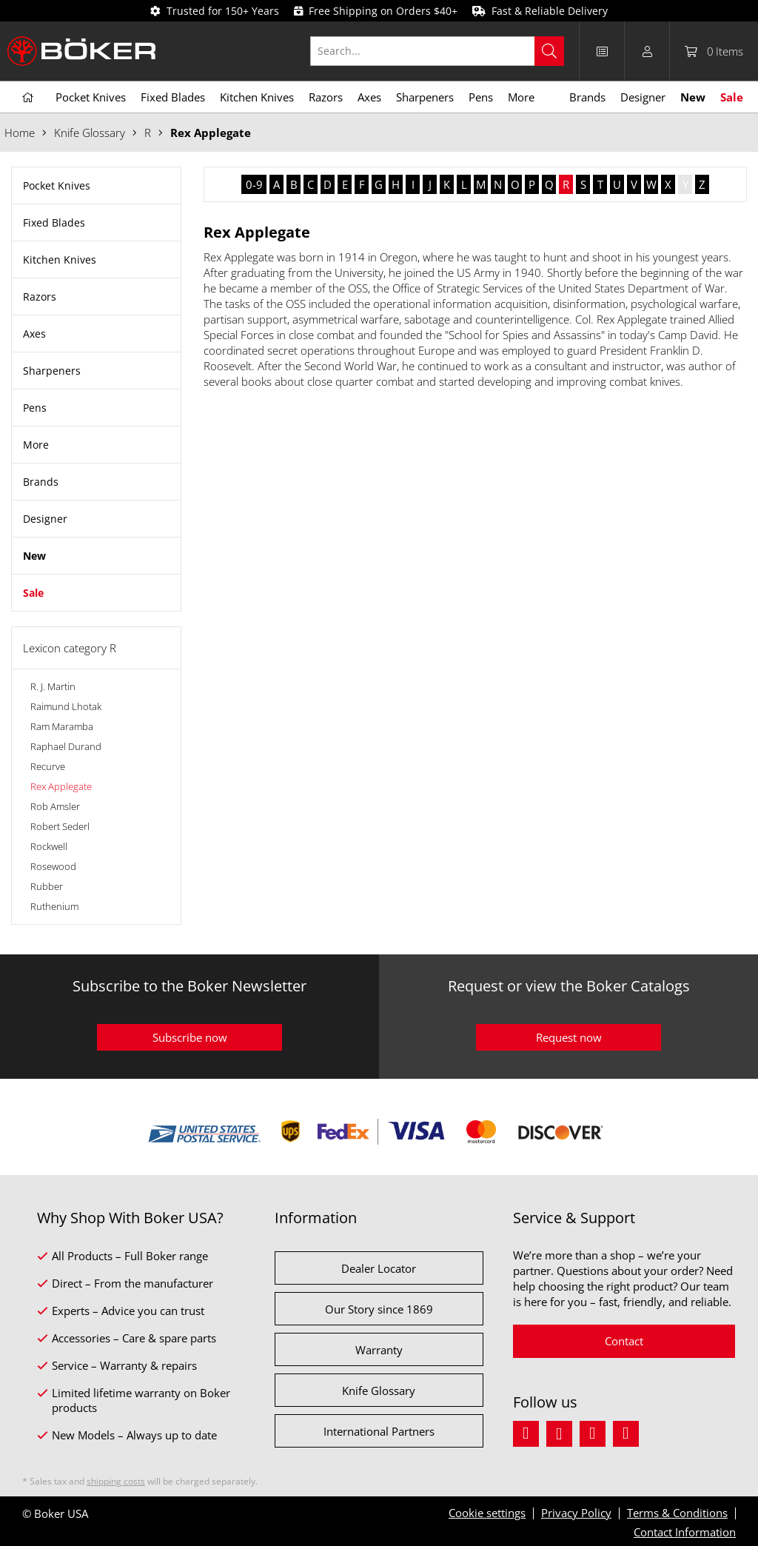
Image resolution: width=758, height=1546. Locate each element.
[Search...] (437, 51)
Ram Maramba (61, 726)
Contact (624, 1340)
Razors (39, 297)
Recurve (47, 766)
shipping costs (116, 1481)
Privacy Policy (576, 1512)
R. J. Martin (53, 686)
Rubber (46, 886)
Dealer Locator (378, 1268)
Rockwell (48, 846)
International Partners (379, 1431)
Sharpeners (52, 371)
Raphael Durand (65, 746)
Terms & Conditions (677, 1512)
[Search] (549, 51)
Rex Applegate (61, 786)
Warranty (379, 1349)
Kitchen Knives (59, 259)
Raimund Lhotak (65, 706)
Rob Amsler (55, 806)
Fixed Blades (54, 222)
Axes (34, 334)
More (36, 445)
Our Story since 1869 (379, 1309)
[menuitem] (445, 51)
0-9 (254, 184)
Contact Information (685, 1532)
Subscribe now (189, 1037)
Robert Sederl (60, 826)
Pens (35, 408)
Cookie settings (487, 1512)
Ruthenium (54, 906)
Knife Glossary (378, 1390)
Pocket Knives (56, 185)
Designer (45, 519)
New (34, 556)
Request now (569, 1037)
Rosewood (53, 866)
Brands (40, 482)
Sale (33, 593)
